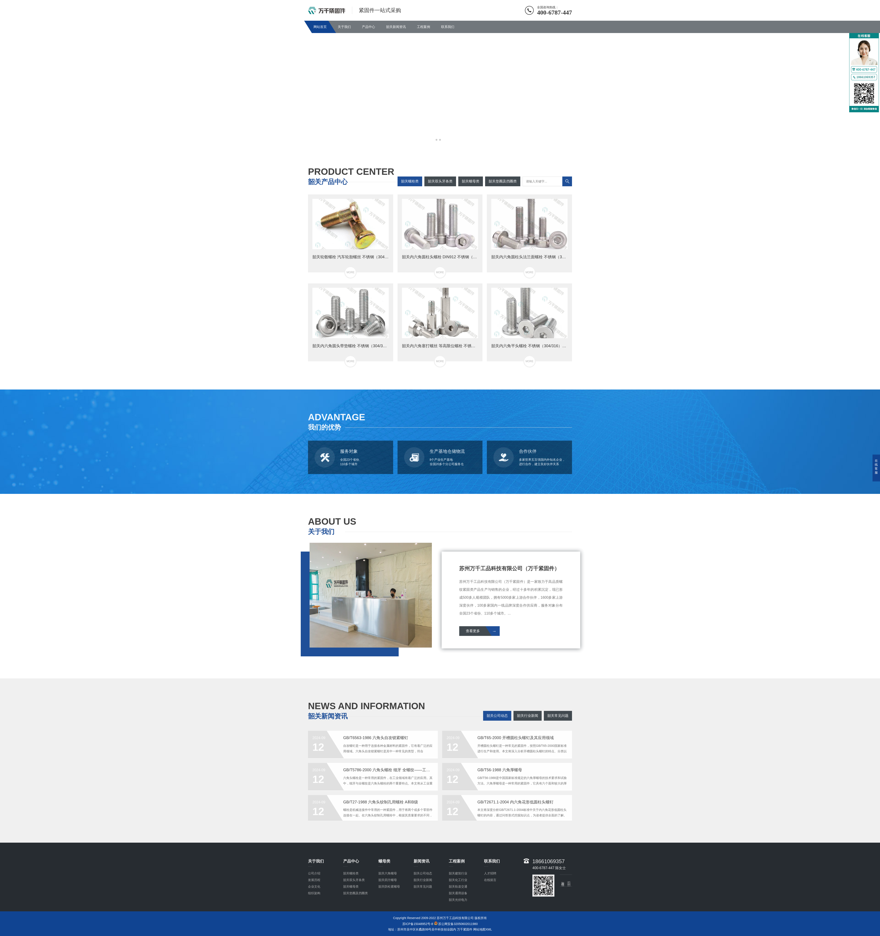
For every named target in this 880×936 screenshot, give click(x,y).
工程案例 (423, 27)
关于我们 (344, 27)
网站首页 (320, 27)
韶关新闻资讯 (396, 27)
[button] (436, 140)
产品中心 (368, 27)
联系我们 (447, 27)
